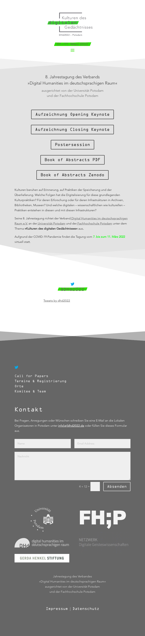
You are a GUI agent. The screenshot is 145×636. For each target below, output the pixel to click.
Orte (20, 386)
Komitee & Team (30, 391)
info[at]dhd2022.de (71, 425)
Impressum (57, 609)
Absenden (117, 486)
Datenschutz (85, 609)
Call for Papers (31, 376)
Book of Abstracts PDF (72, 160)
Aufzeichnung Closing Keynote (72, 129)
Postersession (72, 144)
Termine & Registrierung (40, 381)
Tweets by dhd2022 (56, 300)
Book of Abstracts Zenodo (72, 175)
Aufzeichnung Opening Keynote (72, 114)
